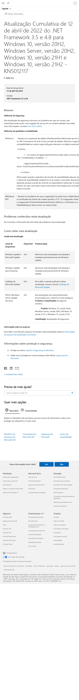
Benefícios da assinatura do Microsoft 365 (10, 437)
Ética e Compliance (39, 566)
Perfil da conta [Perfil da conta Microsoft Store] (32, 477)
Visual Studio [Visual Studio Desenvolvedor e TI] (32, 546)
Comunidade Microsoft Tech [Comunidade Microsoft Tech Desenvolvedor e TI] (36, 531)
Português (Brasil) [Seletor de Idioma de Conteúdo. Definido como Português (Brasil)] (12, 553)
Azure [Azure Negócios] (4, 525)
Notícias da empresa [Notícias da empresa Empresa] (60, 525)
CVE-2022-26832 (34, 126)
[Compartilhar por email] (16, 368)
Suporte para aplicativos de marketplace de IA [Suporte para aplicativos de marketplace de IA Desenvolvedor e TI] (36, 526)
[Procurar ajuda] (8, 3)
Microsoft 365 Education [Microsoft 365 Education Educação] (61, 489)
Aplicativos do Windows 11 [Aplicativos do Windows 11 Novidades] (11, 492)
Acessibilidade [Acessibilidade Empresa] (58, 540)
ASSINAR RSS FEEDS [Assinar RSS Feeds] (14, 374)
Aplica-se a (10, 78)
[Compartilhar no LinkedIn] (10, 368)
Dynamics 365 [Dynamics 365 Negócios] (7, 529)
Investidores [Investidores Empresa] (57, 532)
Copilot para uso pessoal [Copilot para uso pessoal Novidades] (10, 481)
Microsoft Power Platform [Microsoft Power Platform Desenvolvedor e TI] (35, 538)
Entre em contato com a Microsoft (14, 566)
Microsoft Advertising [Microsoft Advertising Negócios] (9, 536)
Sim (46, 464)
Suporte (5, 8)
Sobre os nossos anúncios (68, 566)
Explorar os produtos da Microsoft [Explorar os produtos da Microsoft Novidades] (13, 489)
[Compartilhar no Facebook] (5, 368)
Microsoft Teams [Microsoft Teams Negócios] (8, 544)
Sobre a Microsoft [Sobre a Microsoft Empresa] (59, 521)
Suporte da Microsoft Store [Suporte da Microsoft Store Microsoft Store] (36, 485)
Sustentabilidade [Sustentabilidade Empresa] (59, 544)
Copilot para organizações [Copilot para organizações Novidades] (10, 477)
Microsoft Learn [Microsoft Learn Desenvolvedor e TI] (33, 521)
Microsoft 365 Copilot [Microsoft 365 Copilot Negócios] (9, 540)
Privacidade (28, 566)
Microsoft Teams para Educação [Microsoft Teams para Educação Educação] (63, 485)
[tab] (12, 410)
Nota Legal (50, 566)
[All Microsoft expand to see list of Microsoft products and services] (3, 3)
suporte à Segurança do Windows (40, 350)
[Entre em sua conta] (75, 3)
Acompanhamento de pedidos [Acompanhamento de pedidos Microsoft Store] (37, 492)
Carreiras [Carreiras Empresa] (56, 517)
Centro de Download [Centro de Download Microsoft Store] (34, 481)
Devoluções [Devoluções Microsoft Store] (31, 489)
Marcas (57, 566)
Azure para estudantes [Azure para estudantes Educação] (60, 506)
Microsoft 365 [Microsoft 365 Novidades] (7, 485)
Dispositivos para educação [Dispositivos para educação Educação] (62, 481)
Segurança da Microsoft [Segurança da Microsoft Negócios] (10, 521)
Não (61, 464)
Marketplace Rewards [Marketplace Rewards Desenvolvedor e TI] (34, 542)
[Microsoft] (39, 1)
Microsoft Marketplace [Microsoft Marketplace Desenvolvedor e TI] (35, 534)
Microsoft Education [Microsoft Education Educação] (59, 477)
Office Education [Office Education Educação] (58, 492)
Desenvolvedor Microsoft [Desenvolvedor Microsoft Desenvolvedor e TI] (35, 517)
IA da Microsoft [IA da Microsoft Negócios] (7, 517)
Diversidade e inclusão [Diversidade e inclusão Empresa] (60, 536)
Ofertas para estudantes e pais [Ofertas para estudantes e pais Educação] (63, 502)
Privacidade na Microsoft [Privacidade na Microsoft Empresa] (61, 529)
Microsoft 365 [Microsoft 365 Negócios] (7, 532)
